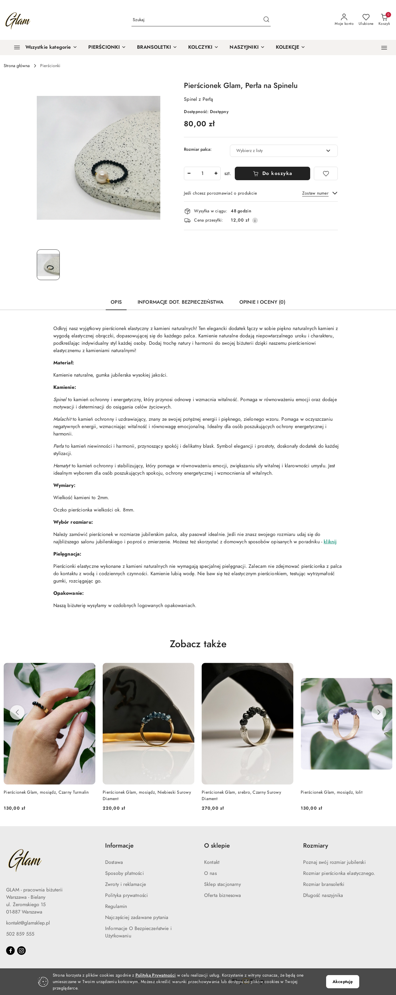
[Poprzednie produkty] (17, 712)
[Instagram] (21, 950)
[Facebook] (10, 950)
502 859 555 (20, 934)
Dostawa (114, 862)
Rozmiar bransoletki (323, 884)
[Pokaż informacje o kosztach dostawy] (255, 220)
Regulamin (116, 906)
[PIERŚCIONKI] (107, 47)
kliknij (330, 541)
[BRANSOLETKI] (157, 47)
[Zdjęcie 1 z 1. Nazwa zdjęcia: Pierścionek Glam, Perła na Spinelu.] (48, 264)
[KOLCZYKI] (203, 47)
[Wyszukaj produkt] (201, 20)
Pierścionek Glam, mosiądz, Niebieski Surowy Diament (147, 795)
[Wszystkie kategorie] (43, 47)
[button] (384, 47)
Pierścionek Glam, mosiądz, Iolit (331, 792)
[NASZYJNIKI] (247, 47)
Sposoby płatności (124, 873)
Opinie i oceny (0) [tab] (262, 302)
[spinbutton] (202, 173)
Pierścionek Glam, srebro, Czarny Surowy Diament (241, 795)
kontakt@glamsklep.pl (28, 923)
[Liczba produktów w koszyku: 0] (384, 20)
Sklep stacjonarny (222, 884)
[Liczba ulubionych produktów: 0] (366, 20)
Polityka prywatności (126, 895)
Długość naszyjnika (323, 895)
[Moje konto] (344, 20)
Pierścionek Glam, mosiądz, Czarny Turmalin (46, 792)
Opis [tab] (116, 302)
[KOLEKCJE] (290, 47)
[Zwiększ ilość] (215, 173)
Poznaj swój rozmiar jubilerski (334, 862)
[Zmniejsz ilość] (188, 173)
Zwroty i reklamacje (125, 884)
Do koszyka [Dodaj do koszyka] (272, 173)
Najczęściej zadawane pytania (136, 917)
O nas (210, 873)
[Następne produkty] (378, 712)
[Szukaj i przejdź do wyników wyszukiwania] (266, 20)
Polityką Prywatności (155, 975)
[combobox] (284, 151)
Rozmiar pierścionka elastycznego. (339, 873)
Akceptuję (343, 982)
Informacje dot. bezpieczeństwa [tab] (180, 302)
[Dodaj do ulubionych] (326, 173)
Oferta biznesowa (222, 895)
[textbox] (276, 150)
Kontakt (211, 862)
